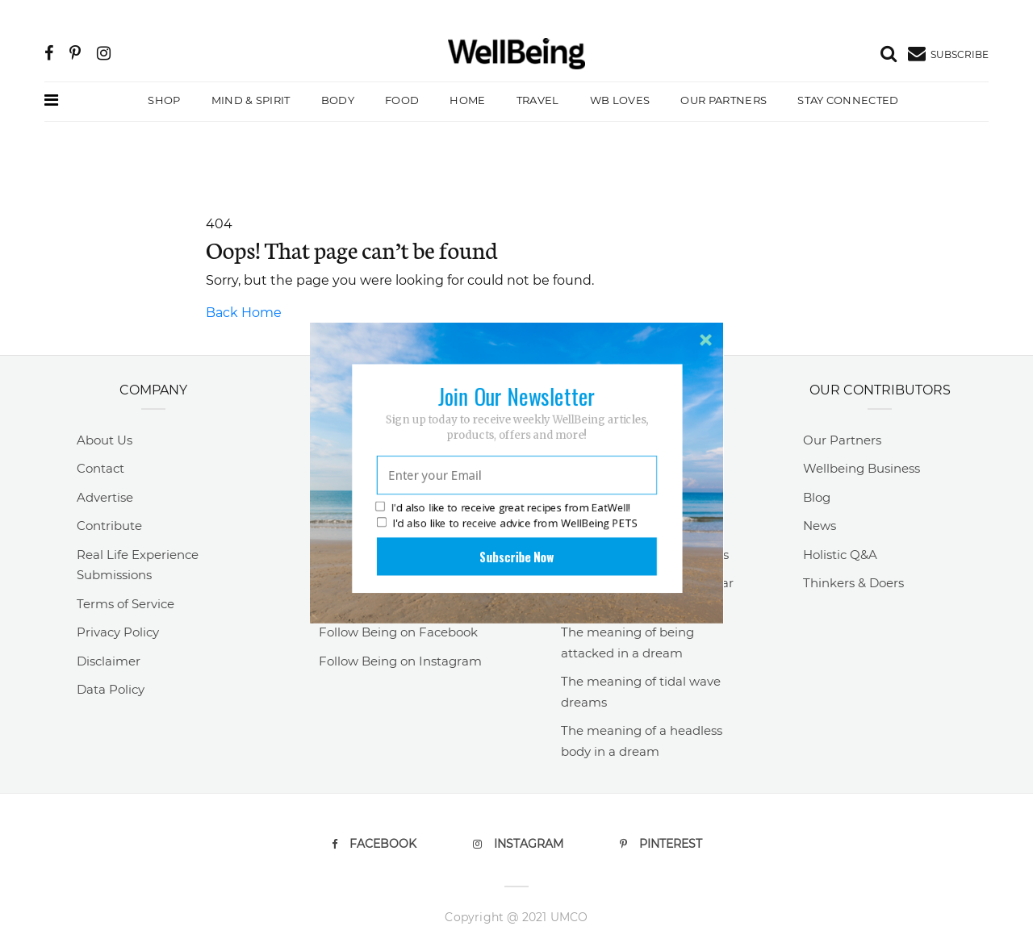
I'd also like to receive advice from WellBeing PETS (507, 510)
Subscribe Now (516, 544)
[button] (516, 383)
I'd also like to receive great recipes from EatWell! (502, 494)
